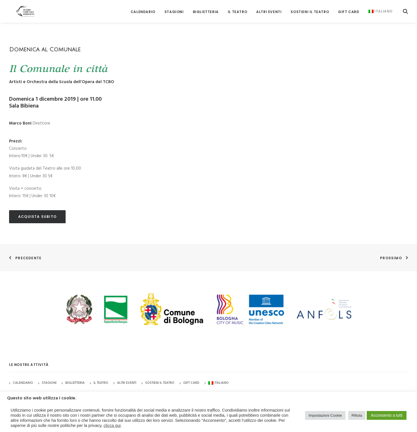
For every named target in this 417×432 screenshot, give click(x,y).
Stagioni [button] (174, 8)
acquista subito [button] (37, 216)
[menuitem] (143, 8)
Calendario (143, 8)
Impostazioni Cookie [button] (325, 415)
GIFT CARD (348, 8)
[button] (405, 8)
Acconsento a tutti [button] (386, 415)
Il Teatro (237, 8)
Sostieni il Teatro (310, 8)
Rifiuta (357, 415)
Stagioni (49, 383)
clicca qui (112, 425)
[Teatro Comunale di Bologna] (19, 7)
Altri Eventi (269, 8)
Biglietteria (206, 8)
